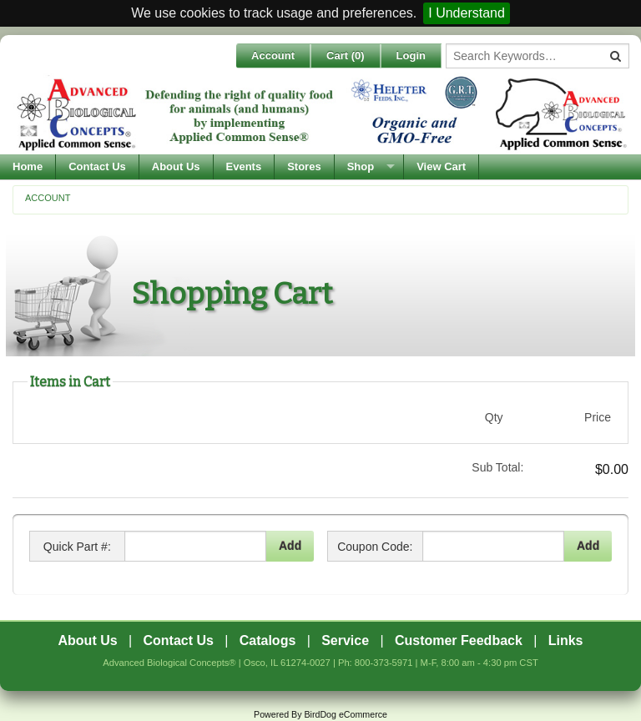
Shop (361, 166)
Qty (494, 417)
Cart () (345, 55)
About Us (176, 166)
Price (597, 417)
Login (411, 55)
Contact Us (97, 166)
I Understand (466, 13)
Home (28, 166)
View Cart (441, 166)
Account (273, 55)
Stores (303, 166)
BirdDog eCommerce (345, 714)
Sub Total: (497, 467)
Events (244, 166)
